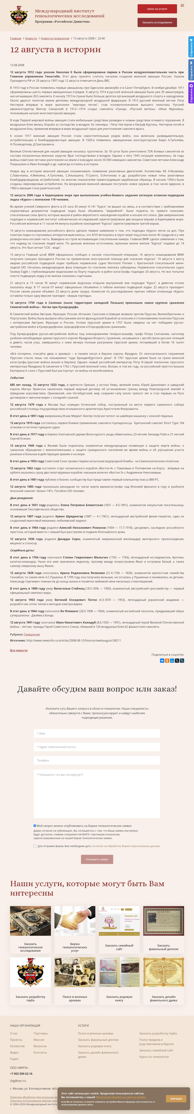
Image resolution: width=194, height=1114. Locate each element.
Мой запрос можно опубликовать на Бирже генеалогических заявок (83, 826)
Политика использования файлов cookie (34, 1100)
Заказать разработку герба (30, 998)
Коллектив (17, 1046)
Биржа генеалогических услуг (75, 947)
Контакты (40, 1052)
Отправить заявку (97, 859)
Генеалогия (32, 634)
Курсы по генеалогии (154, 1057)
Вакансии (40, 1046)
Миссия (39, 1040)
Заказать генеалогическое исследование (30, 947)
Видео (14, 1052)
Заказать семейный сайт (119, 947)
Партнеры (41, 1033)
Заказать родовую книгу (119, 998)
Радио (14, 1059)
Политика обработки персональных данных (37, 1097)
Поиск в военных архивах (75, 998)
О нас (14, 1033)
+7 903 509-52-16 (21, 1073)
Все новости (19, 650)
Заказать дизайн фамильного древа (163, 998)
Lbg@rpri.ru (18, 1081)
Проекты (16, 1040)
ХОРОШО (173, 1096)
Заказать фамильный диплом (163, 947)
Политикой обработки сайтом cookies (121, 1094)
